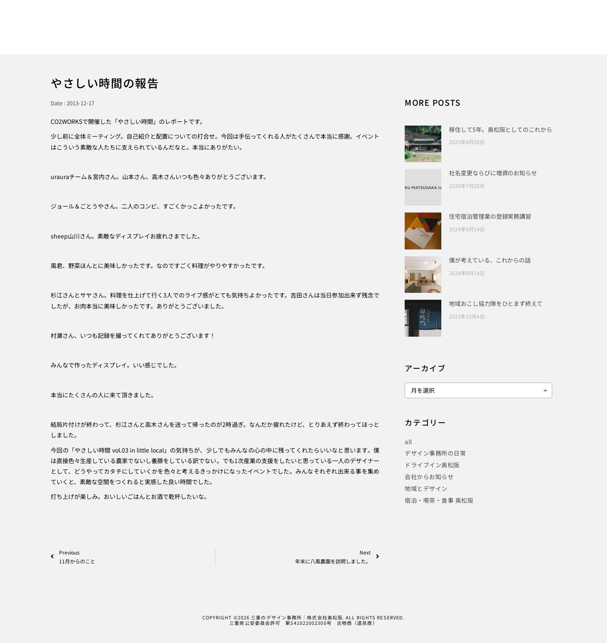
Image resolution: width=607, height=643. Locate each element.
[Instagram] (532, 18)
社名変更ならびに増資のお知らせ (493, 173)
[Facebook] (503, 18)
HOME (286, 34)
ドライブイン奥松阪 (432, 465)
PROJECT (406, 34)
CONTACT (522, 34)
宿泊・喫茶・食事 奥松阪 (439, 500)
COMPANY (480, 34)
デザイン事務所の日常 (435, 453)
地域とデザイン (426, 488)
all (408, 441)
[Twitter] (517, 18)
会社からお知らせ (429, 476)
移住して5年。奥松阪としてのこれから (500, 129)
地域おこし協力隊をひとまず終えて (495, 303)
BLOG (443, 34)
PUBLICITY (363, 34)
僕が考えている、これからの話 (490, 260)
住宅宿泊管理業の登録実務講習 (490, 216)
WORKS (321, 34)
